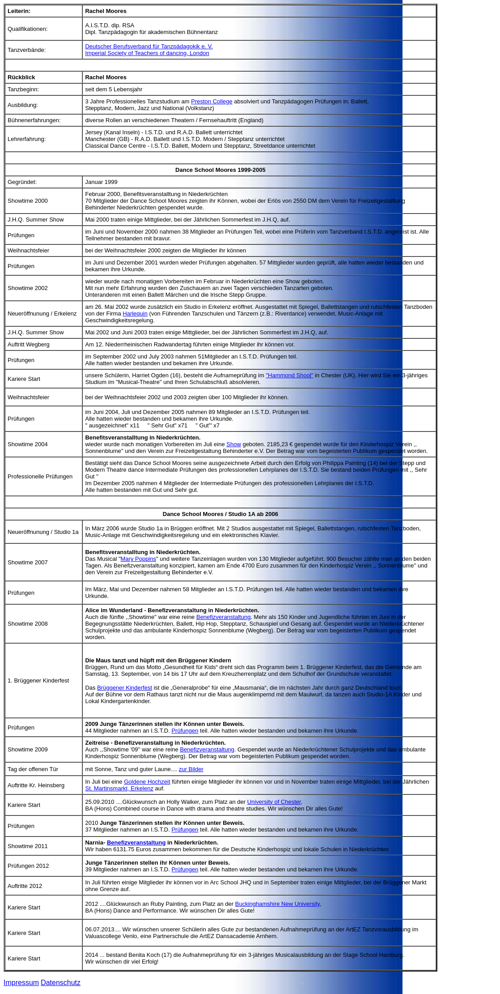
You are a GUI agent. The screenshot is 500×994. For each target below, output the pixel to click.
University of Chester (274, 801)
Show (233, 444)
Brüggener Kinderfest (124, 687)
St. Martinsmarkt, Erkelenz (119, 788)
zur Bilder (191, 769)
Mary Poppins (138, 558)
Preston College (212, 101)
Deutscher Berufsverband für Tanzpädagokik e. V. (148, 46)
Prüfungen (184, 730)
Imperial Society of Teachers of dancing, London (147, 53)
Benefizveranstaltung (223, 617)
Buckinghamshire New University (277, 903)
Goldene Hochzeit (147, 781)
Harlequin (135, 313)
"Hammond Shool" (289, 375)
